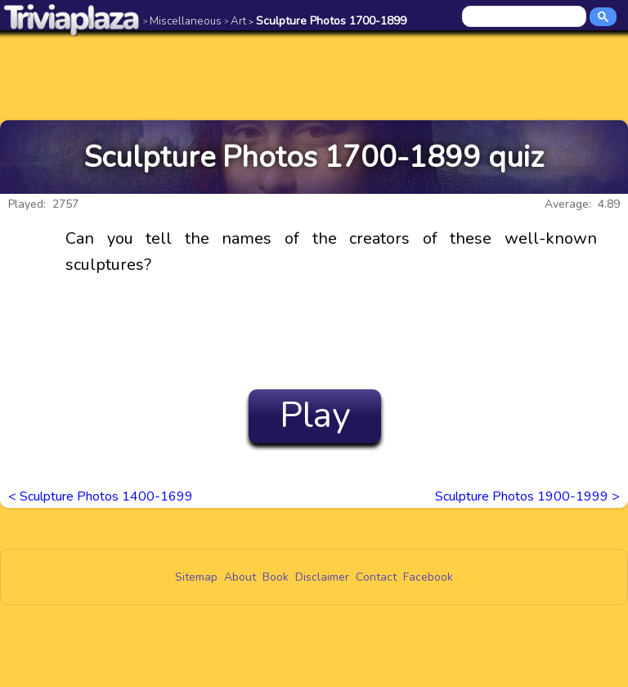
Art (235, 21)
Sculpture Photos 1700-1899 (327, 21)
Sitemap (196, 577)
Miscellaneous (182, 21)
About (240, 577)
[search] (525, 17)
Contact (376, 577)
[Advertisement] (314, 75)
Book (275, 577)
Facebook (428, 577)
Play (315, 415)
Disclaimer (322, 577)
